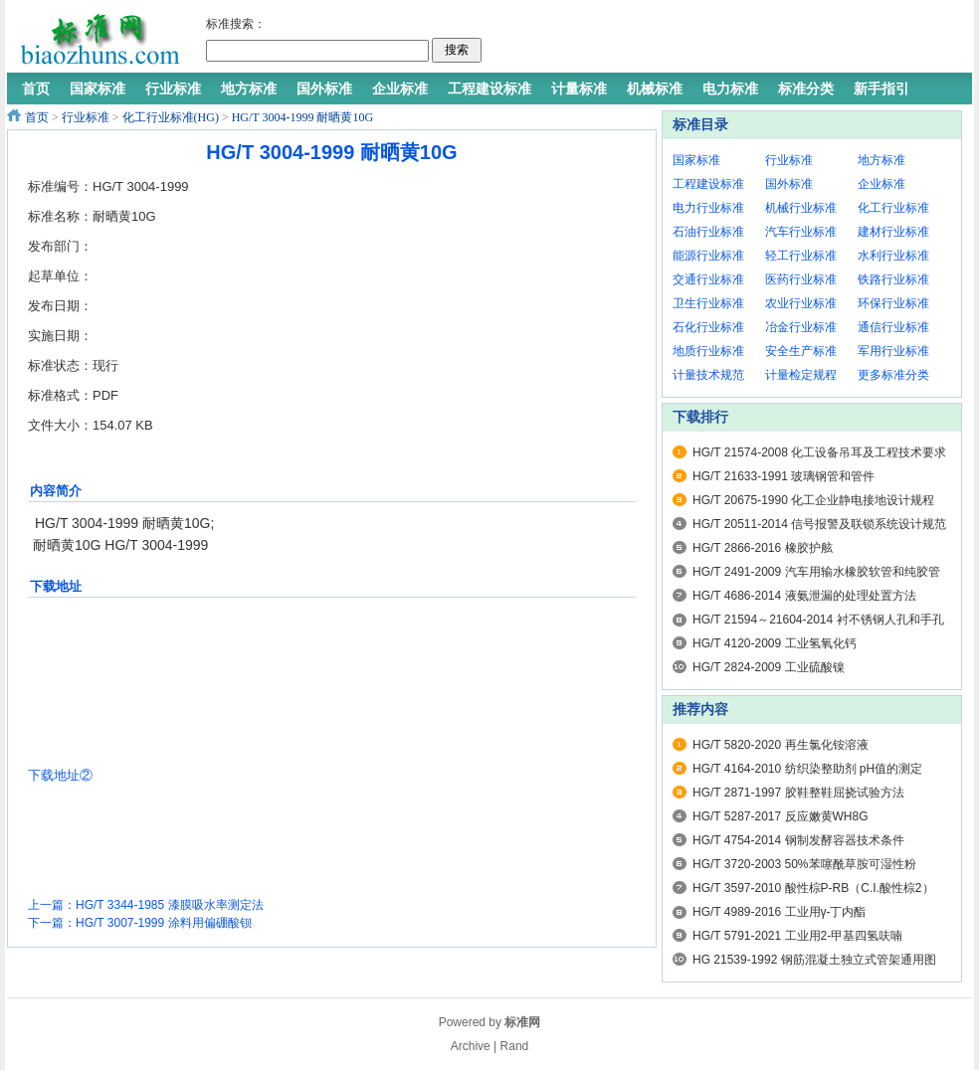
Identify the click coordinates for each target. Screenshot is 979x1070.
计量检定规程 (801, 375)
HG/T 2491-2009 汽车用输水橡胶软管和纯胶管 (816, 572)
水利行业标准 (893, 256)
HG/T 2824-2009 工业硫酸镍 (768, 667)
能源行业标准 (708, 256)
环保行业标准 (893, 303)
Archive (470, 1046)
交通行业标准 (708, 279)
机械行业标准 (801, 208)
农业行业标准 (801, 303)
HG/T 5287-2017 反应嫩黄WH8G (780, 816)
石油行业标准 (708, 232)
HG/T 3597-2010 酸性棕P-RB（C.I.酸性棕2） (813, 888)
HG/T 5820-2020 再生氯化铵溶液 (780, 745)
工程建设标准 (708, 184)
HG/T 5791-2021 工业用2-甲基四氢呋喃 (797, 936)
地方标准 (881, 160)
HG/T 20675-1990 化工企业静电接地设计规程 (813, 500)
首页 (37, 117)
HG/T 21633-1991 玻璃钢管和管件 (783, 476)
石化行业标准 (708, 327)
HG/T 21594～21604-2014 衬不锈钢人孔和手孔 (818, 619)
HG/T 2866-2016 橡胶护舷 (762, 548)
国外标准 (789, 184)
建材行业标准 (893, 232)
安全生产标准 (801, 351)
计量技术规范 (708, 375)
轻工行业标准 (801, 256)
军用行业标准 (893, 351)
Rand (514, 1046)
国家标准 (696, 160)
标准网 (522, 1022)
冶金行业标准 (801, 327)
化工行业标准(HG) (170, 117)
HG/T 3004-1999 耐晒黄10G (302, 117)
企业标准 (881, 184)
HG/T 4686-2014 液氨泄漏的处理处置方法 (804, 596)
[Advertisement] (722, 40)
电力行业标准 (708, 208)
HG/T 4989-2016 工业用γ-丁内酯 (779, 912)
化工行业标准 (893, 208)
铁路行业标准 (893, 279)
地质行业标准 (708, 351)
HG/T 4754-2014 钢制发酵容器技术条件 (798, 840)
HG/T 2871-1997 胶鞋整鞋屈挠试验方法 (798, 793)
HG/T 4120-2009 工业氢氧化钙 (774, 643)
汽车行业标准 (801, 232)
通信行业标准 (893, 327)
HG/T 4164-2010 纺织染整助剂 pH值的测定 (807, 769)
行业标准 (85, 117)
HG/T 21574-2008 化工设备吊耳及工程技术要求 (819, 452)
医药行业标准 (801, 279)
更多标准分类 (893, 375)
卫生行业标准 (708, 303)
